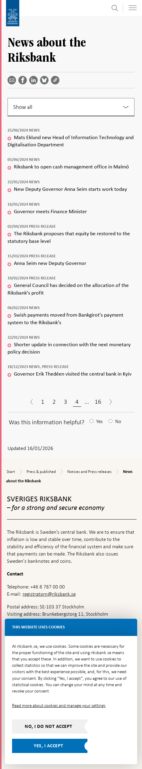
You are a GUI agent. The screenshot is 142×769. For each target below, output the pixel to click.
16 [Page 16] (98, 402)
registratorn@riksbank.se (49, 594)
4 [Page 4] (77, 402)
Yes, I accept (48, 745)
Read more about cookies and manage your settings (59, 705)
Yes (99, 421)
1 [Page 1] (42, 402)
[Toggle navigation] (132, 7)
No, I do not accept (48, 726)
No (118, 421)
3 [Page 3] (65, 402)
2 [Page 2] (54, 402)
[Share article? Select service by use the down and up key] (35, 80)
